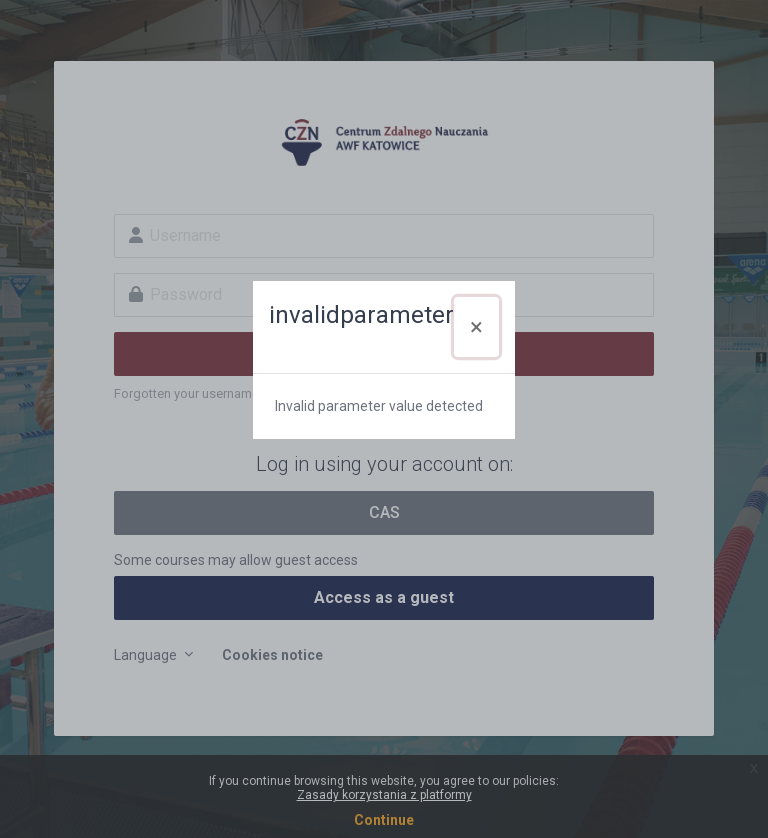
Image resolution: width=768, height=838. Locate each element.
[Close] (476, 327)
